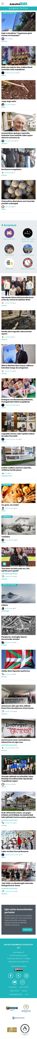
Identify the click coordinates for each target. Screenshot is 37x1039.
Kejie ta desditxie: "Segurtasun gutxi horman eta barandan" (16, 34)
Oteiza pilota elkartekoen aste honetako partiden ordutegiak (18, 202)
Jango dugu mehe (8, 101)
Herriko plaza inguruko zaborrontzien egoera (16, 332)
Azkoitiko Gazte (9, 576)
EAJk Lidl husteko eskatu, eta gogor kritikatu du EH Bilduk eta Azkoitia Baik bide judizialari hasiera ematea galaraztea (18, 815)
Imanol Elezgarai (9, 540)
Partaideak (9, 225)
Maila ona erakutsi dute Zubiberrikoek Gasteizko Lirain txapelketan (16, 68)
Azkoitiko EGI (8, 303)
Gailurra (4, 605)
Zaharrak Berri (9, 642)
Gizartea (4, 41)
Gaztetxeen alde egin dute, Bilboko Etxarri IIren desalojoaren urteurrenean (17, 707)
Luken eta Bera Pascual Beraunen (15, 851)
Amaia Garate (8, 608)
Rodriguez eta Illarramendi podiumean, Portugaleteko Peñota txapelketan (17, 400)
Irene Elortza (8, 104)
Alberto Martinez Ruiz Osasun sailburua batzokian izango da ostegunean (17, 366)
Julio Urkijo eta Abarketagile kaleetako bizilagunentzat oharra (17, 884)
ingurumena (5, 611)
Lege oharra (24, 987)
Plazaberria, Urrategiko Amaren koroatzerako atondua (14, 638)
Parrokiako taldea (9, 141)
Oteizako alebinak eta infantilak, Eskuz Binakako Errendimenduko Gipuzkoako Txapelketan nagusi (17, 778)
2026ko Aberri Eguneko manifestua (15, 671)
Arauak (24, 991)
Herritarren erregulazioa (11, 169)
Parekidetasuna (6, 476)
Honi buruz (12, 987)
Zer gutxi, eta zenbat (10, 505)
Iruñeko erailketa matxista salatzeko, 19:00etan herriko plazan (16, 469)
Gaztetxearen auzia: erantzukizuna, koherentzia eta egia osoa (16, 741)
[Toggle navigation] (3, 3)
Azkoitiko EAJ (8, 674)
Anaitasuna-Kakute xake (11, 439)
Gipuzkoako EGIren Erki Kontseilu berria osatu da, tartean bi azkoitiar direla (17, 298)
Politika (4, 175)
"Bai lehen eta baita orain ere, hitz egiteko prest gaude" (15, 569)
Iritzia (3, 107)
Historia (4, 645)
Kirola (3, 75)
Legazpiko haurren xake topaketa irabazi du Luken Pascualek (18, 435)
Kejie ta (7, 38)
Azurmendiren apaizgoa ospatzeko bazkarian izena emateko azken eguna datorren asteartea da (16, 135)
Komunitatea (18, 8)
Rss (26, 994)
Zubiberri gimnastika (10, 73)
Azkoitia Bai (8, 172)
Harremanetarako (15, 994)
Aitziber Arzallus (9, 508)
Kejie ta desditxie (9, 239)
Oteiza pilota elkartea (28, 269)
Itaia (6, 473)
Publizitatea (14, 991)
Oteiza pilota (8, 206)
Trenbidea (5, 537)
